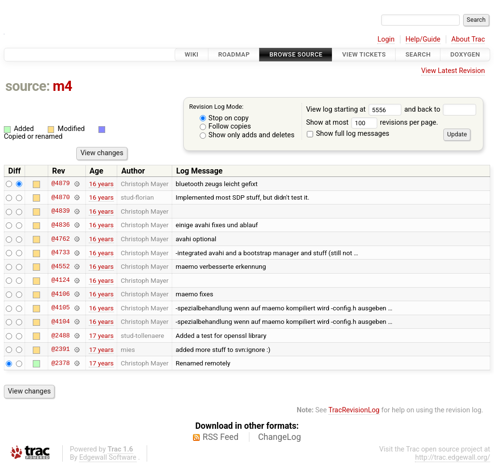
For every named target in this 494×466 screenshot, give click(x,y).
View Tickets (363, 54)
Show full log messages (348, 134)
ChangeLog (279, 437)
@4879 (60, 183)
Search (417, 54)
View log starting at (355, 109)
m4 (62, 86)
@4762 (60, 238)
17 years (101, 335)
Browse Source (295, 54)
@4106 (60, 294)
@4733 (60, 252)
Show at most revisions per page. (372, 122)
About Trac (468, 39)
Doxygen (465, 54)
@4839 (60, 211)
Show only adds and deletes (247, 135)
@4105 (60, 308)
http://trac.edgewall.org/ (452, 457)
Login (386, 39)
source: (27, 86)
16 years (101, 184)
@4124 (60, 280)
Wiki (192, 54)
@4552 (60, 266)
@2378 (60, 363)
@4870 (60, 197)
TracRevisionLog (354, 410)
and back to (440, 109)
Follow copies (225, 126)
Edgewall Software (108, 457)
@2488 (60, 335)
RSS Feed (220, 437)
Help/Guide (423, 39)
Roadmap (234, 54)
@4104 (60, 321)
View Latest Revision (453, 71)
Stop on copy (224, 118)
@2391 (60, 349)
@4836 (60, 224)
